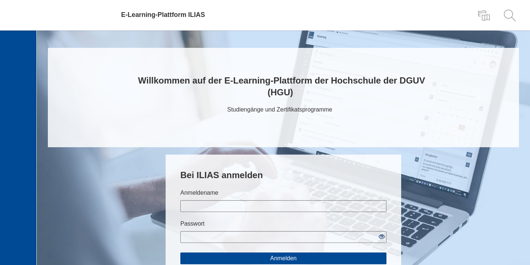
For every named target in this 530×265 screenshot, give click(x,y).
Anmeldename (199, 193)
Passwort (192, 223)
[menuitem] (484, 15)
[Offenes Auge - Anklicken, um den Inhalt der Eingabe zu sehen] (382, 237)
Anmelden (283, 258)
